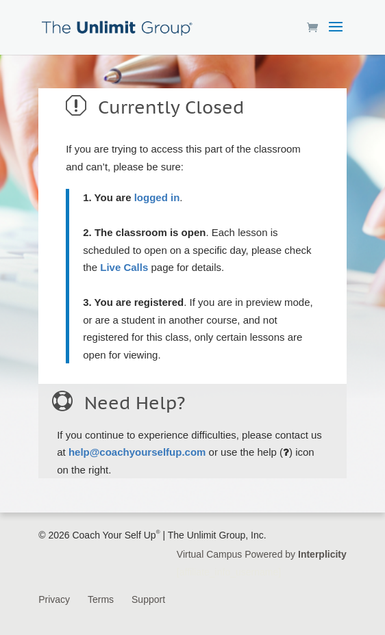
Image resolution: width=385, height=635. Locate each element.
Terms (101, 599)
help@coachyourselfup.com (137, 452)
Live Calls (124, 267)
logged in (157, 197)
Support (148, 599)
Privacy (54, 599)
